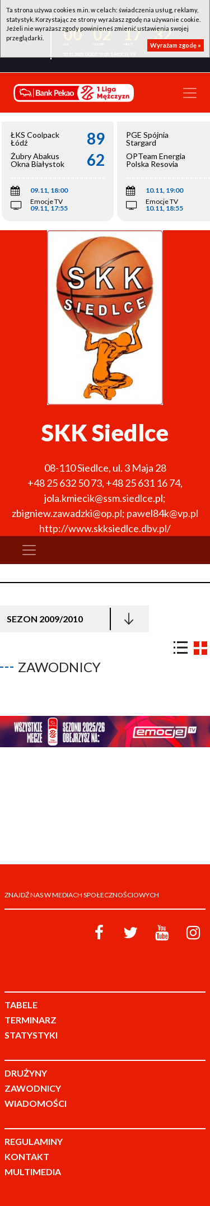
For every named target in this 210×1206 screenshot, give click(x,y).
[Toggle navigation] (190, 93)
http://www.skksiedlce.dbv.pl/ (105, 528)
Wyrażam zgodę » (175, 45)
